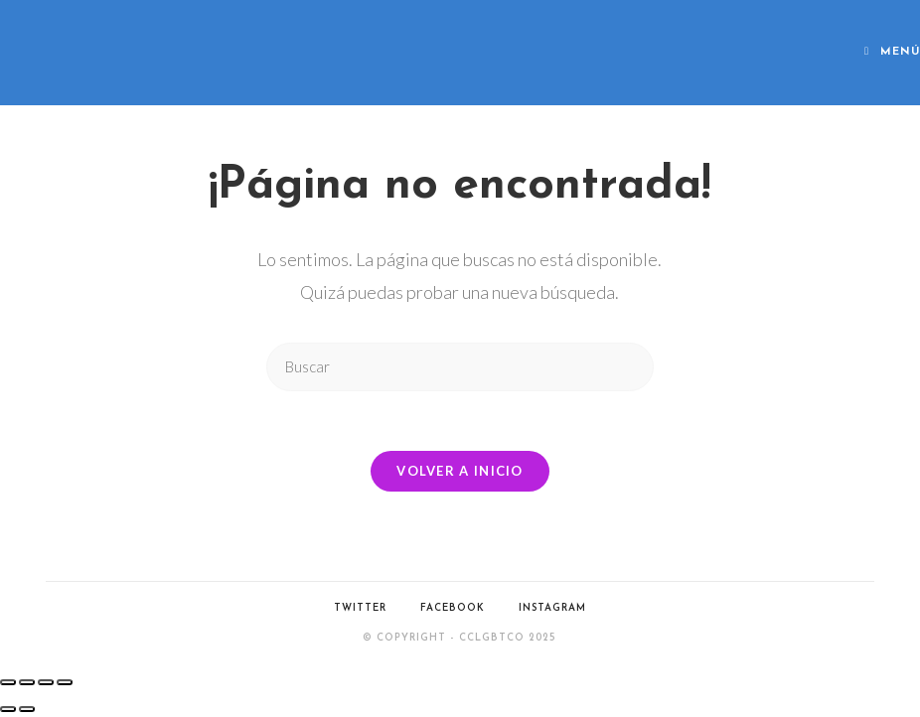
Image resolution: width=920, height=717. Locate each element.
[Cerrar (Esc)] (65, 682)
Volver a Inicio (460, 471)
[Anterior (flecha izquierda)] (8, 709)
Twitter (360, 608)
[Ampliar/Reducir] (8, 682)
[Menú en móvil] (892, 52)
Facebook (452, 608)
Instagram (552, 608)
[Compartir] (46, 682)
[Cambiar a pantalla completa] (27, 682)
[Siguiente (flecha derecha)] (27, 709)
